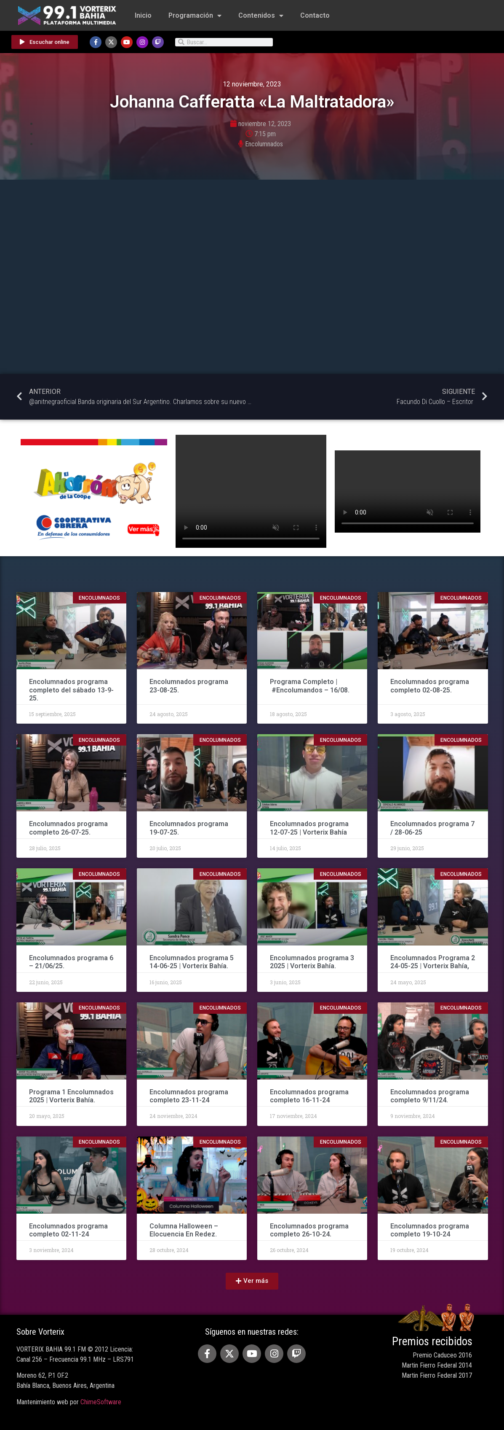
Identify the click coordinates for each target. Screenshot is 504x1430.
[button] (252, 1281)
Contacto (315, 15)
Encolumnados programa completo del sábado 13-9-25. (71, 690)
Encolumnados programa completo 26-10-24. (309, 1230)
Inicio (143, 15)
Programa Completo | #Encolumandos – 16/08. (309, 686)
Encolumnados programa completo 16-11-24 (309, 1096)
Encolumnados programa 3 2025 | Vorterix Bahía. (312, 962)
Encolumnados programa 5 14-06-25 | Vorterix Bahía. (191, 962)
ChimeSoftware (100, 1402)
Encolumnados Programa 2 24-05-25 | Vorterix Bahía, (432, 962)
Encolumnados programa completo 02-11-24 (68, 1230)
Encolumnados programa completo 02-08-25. (429, 686)
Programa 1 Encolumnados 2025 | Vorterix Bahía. (71, 1096)
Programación (194, 15)
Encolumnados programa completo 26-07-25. (68, 828)
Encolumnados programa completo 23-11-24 (188, 1096)
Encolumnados (264, 144)
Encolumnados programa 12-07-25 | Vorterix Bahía (309, 828)
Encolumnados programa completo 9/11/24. (429, 1096)
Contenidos (260, 15)
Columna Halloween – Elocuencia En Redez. (183, 1230)
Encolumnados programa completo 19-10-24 (429, 1230)
